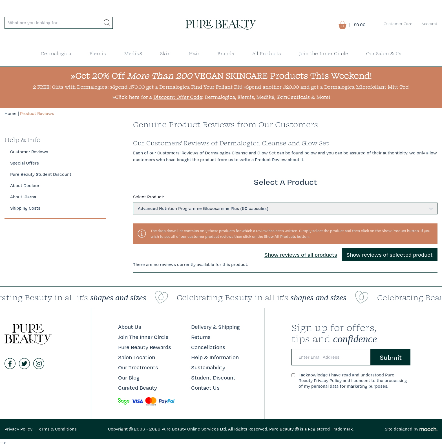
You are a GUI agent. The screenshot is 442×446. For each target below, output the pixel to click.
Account (429, 23)
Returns (201, 337)
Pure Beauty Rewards (144, 347)
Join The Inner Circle (143, 337)
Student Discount (213, 377)
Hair (194, 53)
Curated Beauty (137, 387)
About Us (129, 326)
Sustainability (208, 367)
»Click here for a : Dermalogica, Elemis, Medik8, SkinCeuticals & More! (221, 97)
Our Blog (129, 377)
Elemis (97, 53)
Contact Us (205, 387)
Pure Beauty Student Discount (40, 174)
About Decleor (24, 185)
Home (11, 113)
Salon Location (136, 357)
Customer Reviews (29, 152)
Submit (391, 357)
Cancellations (208, 347)
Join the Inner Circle (323, 53)
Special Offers (24, 163)
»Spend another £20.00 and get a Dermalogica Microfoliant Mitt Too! (326, 87)
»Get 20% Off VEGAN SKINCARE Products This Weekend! (221, 76)
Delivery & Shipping (215, 326)
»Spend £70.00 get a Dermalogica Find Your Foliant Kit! (176, 87)
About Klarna (23, 197)
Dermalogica (56, 53)
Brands (225, 53)
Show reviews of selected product (389, 254)
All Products (266, 53)
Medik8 (133, 53)
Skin (165, 53)
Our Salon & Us (383, 53)
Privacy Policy (18, 429)
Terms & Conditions (57, 429)
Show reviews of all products (300, 254)
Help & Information (215, 357)
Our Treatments (138, 367)
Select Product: (148, 197)
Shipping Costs (25, 208)
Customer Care (398, 23)
